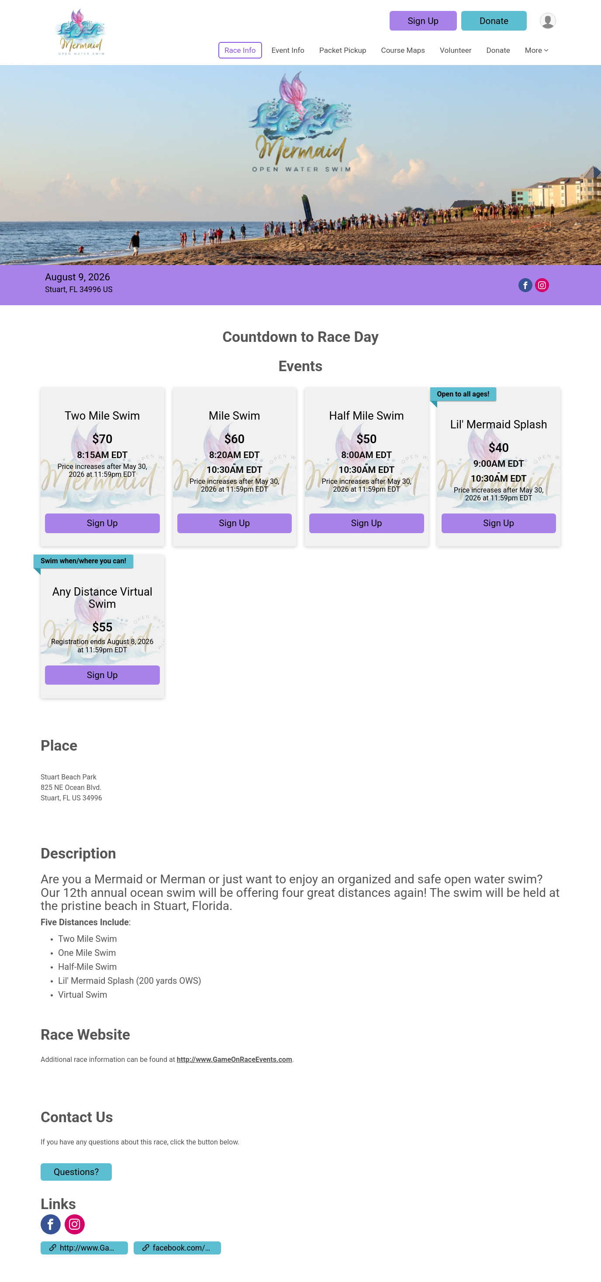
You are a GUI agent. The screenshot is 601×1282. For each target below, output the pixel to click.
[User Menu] (548, 21)
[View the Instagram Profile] (75, 1224)
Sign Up (423, 21)
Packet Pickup (342, 50)
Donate (494, 21)
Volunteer (456, 50)
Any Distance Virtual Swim (102, 598)
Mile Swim (234, 416)
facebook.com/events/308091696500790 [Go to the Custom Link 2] (181, 1248)
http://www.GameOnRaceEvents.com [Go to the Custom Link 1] (88, 1248)
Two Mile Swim (102, 416)
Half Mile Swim (366, 416)
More (533, 50)
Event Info (288, 50)
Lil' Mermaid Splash (498, 424)
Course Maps (403, 50)
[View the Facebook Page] (51, 1224)
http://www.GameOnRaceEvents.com (234, 1059)
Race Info (240, 50)
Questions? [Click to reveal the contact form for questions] (76, 1172)
